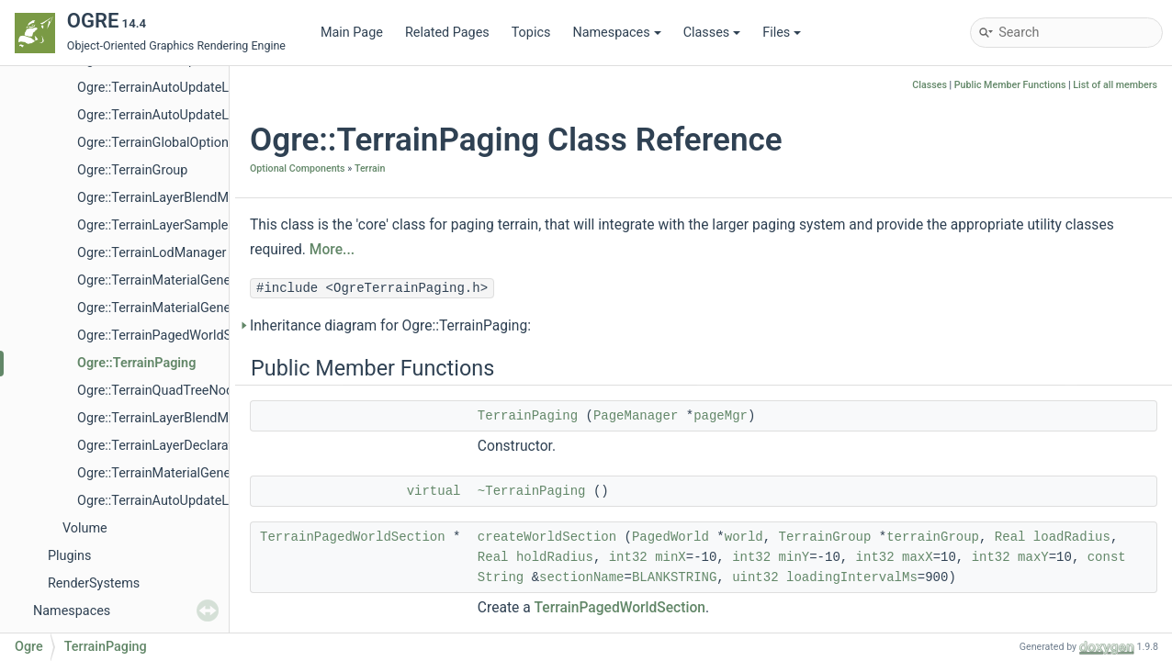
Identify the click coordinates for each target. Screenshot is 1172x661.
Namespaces (616, 32)
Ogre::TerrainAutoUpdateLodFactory (182, 115)
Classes (712, 32)
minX (670, 557)
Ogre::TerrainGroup (132, 170)
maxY (1033, 557)
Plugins (69, 556)
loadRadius (1071, 537)
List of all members (1115, 85)
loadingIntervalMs (852, 577)
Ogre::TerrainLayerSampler (154, 225)
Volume (84, 528)
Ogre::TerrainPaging (136, 363)
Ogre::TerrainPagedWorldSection (172, 335)
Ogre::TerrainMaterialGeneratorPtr (176, 473)
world (744, 537)
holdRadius (554, 557)
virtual (434, 491)
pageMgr (720, 416)
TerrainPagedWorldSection (352, 537)
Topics (531, 32)
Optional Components (297, 168)
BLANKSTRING (674, 577)
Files (781, 32)
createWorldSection (547, 537)
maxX (917, 557)
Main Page (352, 32)
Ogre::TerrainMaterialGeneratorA (172, 308)
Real (1010, 537)
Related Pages (447, 32)
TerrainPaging (528, 416)
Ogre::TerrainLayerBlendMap (160, 198)
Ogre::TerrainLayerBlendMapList (171, 418)
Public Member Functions (1010, 85)
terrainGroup (932, 537)
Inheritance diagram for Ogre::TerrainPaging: (390, 326)
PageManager (635, 416)
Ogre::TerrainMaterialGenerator (167, 280)
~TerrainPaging (532, 491)
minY (794, 557)
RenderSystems (94, 583)
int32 (628, 557)
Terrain (370, 168)
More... (332, 249)
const (1106, 557)
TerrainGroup (825, 537)
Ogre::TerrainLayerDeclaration (164, 446)
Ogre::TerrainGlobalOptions (156, 143)
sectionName (581, 577)
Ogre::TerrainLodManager (151, 253)
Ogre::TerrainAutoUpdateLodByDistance (193, 87)
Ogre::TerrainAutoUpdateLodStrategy (184, 501)
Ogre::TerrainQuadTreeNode (159, 390)
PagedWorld (670, 537)
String (501, 577)
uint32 (755, 577)
